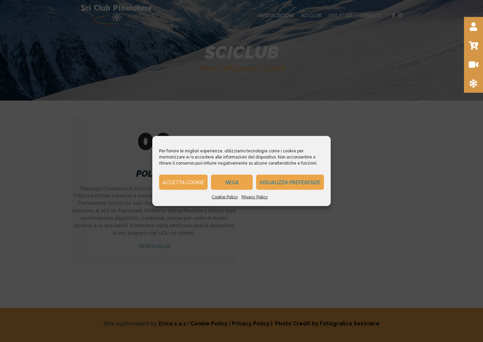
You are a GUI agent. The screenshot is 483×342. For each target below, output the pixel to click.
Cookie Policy (225, 197)
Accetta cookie (183, 182)
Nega (232, 182)
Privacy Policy (255, 197)
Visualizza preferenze (290, 182)
